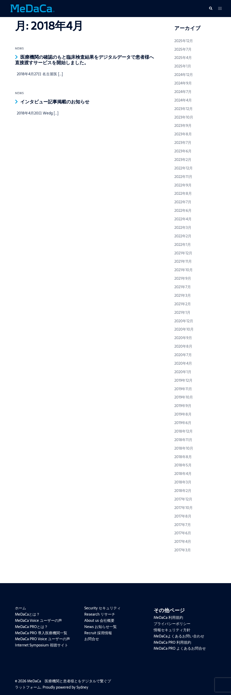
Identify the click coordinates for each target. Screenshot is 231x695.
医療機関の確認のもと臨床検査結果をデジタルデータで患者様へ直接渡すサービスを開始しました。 (84, 59)
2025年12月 (183, 41)
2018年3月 (182, 482)
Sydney (82, 687)
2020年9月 (183, 338)
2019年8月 (183, 414)
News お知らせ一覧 (100, 627)
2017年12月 (183, 499)
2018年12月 (183, 431)
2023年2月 (182, 160)
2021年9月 (182, 278)
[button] (210, 8)
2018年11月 (183, 440)
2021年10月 (183, 270)
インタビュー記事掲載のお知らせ (54, 101)
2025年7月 (183, 49)
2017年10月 (183, 508)
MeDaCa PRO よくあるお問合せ (180, 648)
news (19, 48)
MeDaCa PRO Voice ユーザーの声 (42, 639)
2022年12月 (183, 168)
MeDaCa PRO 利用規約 (172, 642)
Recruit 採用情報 (98, 633)
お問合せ (91, 639)
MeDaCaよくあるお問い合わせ (179, 636)
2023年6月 (183, 151)
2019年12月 (183, 380)
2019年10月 (183, 397)
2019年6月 (182, 423)
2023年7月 (182, 142)
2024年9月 (183, 83)
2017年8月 (182, 516)
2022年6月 (183, 210)
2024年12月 (183, 75)
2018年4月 (183, 474)
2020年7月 (183, 355)
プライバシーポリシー (172, 624)
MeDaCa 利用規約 (168, 617)
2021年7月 (182, 287)
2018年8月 (183, 457)
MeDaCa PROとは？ (31, 627)
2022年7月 (182, 202)
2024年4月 (183, 100)
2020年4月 (183, 363)
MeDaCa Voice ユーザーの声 (38, 620)
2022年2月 (182, 236)
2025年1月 (182, 66)
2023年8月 (183, 134)
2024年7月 (183, 92)
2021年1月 (182, 312)
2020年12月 (183, 321)
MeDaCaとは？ (27, 614)
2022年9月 (183, 185)
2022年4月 (183, 219)
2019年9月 (182, 406)
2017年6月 (182, 533)
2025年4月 (183, 58)
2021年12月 (183, 253)
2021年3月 (182, 295)
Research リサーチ (99, 614)
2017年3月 (182, 550)
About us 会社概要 (99, 620)
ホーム (20, 608)
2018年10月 (183, 448)
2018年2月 (182, 491)
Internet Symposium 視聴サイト (41, 645)
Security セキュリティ (102, 608)
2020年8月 (183, 346)
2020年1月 (182, 372)
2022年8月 (183, 193)
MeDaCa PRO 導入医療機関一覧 (41, 633)
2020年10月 (184, 329)
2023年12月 (183, 109)
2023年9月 (183, 125)
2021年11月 (183, 261)
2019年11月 (183, 389)
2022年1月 (182, 244)
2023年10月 (183, 117)
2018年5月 (183, 465)
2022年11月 (183, 177)
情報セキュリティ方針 (172, 630)
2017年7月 (182, 525)
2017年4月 (182, 541)
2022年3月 (182, 227)
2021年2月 (182, 304)
